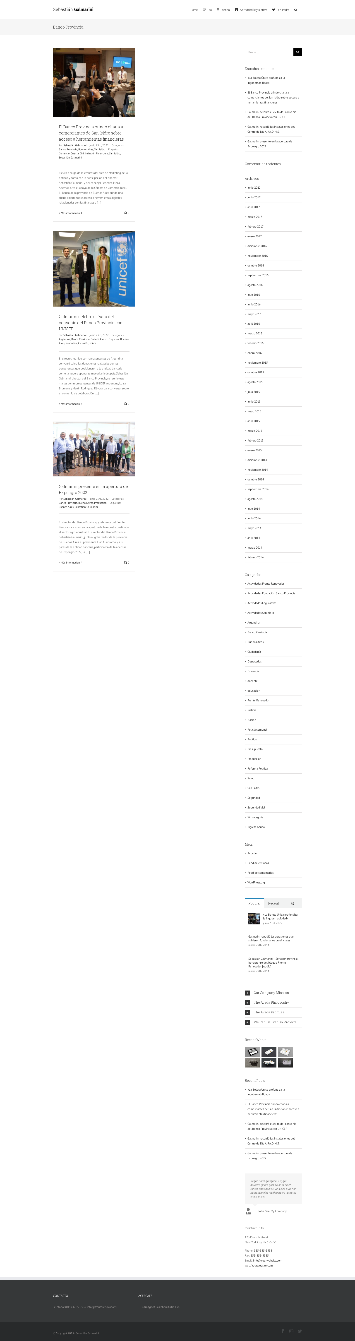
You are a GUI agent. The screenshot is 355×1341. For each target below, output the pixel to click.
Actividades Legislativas (261, 603)
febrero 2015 (255, 440)
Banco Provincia (68, 149)
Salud (250, 778)
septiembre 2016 (258, 275)
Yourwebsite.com (262, 1263)
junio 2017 (254, 197)
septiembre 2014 (258, 489)
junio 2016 (254, 304)
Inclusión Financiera (96, 153)
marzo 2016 (254, 333)
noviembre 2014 (257, 470)
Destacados (254, 661)
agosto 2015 (255, 382)
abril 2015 (253, 421)
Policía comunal (257, 730)
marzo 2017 (254, 217)
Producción (100, 502)
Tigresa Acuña (256, 827)
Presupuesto (255, 749)
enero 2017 (254, 236)
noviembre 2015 (257, 363)
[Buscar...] (269, 52)
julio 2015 (253, 392)
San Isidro (99, 149)
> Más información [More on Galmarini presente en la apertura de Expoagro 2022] (69, 562)
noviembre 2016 (257, 256)
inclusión (83, 343)
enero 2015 (254, 450)
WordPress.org (256, 882)
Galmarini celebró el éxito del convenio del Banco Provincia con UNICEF (90, 322)
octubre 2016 (255, 265)
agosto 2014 (255, 499)
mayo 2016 (254, 314)
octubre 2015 (255, 372)
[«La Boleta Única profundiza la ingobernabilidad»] (254, 915)
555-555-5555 (263, 1248)
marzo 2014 (254, 547)
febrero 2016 (255, 343)
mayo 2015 (254, 411)
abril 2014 (253, 538)
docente (252, 681)
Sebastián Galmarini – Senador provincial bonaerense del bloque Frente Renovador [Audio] (273, 962)
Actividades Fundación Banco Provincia (271, 593)
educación (71, 343)
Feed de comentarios (260, 873)
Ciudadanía (254, 652)
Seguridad (253, 798)
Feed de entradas (258, 863)
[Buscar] (297, 52)
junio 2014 (254, 518)
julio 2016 (253, 295)
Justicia (251, 710)
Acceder (252, 853)
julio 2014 (253, 509)
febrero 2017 (255, 226)
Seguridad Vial (256, 807)
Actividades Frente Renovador (265, 583)
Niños (93, 343)
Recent (273, 903)
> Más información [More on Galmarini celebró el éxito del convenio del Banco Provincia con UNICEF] (69, 403)
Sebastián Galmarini (74, 145)
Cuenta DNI (77, 153)
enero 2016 (254, 353)
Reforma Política (257, 768)
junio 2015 (254, 401)
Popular (254, 903)
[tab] (273, 993)
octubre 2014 (255, 479)
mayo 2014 (254, 528)
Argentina (64, 339)
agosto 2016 (255, 285)
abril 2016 (253, 324)
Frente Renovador (258, 700)
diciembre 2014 (257, 460)
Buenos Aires (85, 149)
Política (252, 739)
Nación (251, 720)
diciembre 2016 (257, 246)
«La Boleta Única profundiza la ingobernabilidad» (280, 916)
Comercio (64, 153)
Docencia (253, 671)
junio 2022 (254, 188)
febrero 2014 (255, 557)
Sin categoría (255, 817)
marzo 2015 (254, 431)
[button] (295, 9)
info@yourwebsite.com (267, 1258)
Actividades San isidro (260, 613)
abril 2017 (253, 207)
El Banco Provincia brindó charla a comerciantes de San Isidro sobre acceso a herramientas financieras (91, 133)
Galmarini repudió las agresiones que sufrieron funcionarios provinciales (271, 938)
